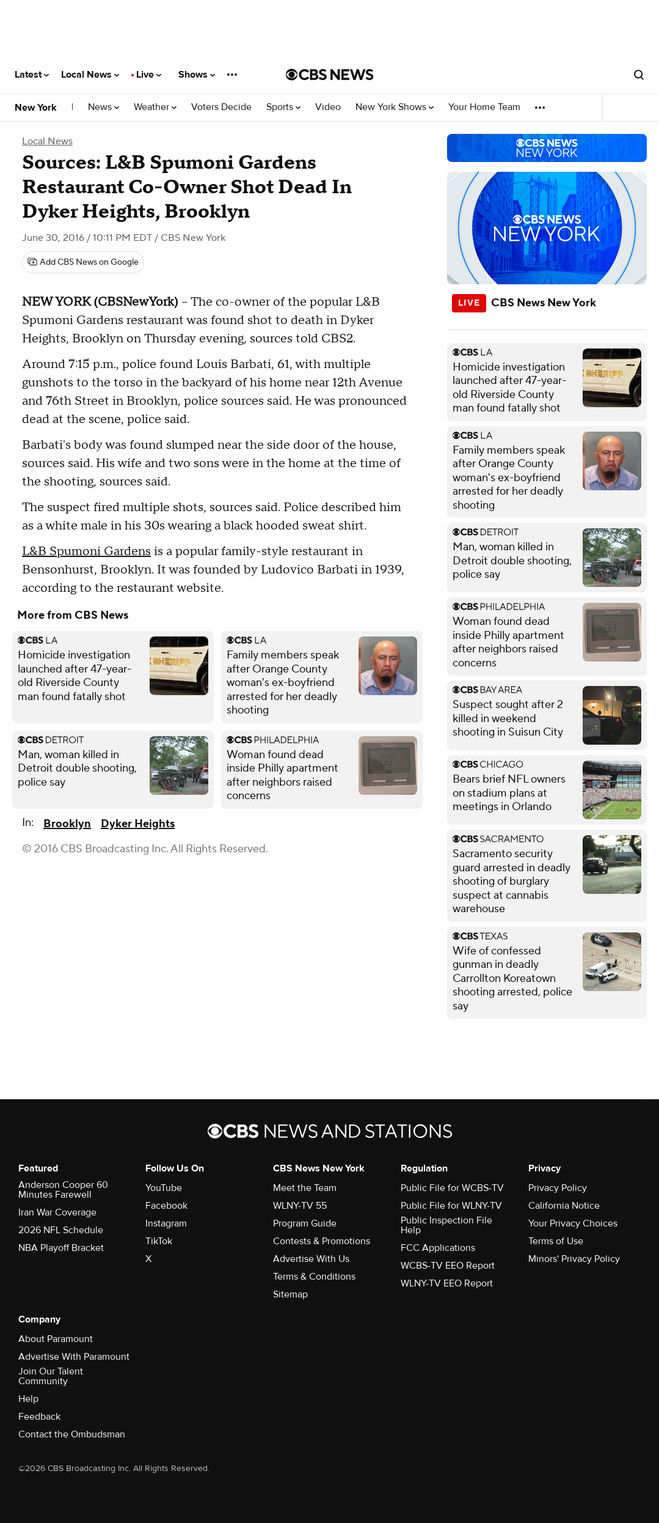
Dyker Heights (138, 824)
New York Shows (394, 107)
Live (148, 74)
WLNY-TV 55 (300, 1206)
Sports (283, 107)
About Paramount (55, 1339)
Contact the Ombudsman (71, 1434)
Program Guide (305, 1223)
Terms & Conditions (314, 1276)
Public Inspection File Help (446, 1225)
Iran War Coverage (57, 1212)
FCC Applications (438, 1248)
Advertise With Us (311, 1259)
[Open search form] (638, 74)
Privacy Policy (557, 1188)
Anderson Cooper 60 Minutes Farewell (63, 1190)
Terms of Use (555, 1241)
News (103, 107)
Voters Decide (221, 107)
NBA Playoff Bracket (61, 1248)
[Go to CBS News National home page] (330, 74)
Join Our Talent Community (50, 1376)
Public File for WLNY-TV (451, 1206)
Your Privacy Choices (572, 1223)
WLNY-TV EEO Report (447, 1283)
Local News (90, 74)
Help (28, 1399)
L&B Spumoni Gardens (86, 551)
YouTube (163, 1188)
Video (328, 107)
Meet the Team (305, 1188)
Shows (196, 74)
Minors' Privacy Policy (574, 1259)
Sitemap (290, 1294)
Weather (155, 107)
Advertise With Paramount (73, 1357)
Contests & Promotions (321, 1241)
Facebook (166, 1206)
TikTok (158, 1241)
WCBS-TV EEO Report (448, 1265)
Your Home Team (484, 107)
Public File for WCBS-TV (452, 1188)
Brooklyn (67, 824)
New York (36, 107)
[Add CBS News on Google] (83, 262)
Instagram (166, 1223)
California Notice (564, 1206)
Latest (32, 74)
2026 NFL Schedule (60, 1230)
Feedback (39, 1417)
